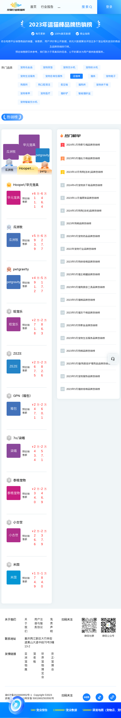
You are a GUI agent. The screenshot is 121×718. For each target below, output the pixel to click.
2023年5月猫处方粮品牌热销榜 (83, 158)
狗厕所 (24, 84)
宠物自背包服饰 (53, 76)
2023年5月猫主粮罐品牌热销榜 (83, 274)
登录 (109, 7)
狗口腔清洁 (44, 84)
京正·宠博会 (53, 661)
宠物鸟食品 (26, 67)
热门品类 (7, 67)
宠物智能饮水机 (28, 102)
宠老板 (34, 657)
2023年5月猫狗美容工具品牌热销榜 (85, 287)
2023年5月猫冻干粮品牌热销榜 (83, 312)
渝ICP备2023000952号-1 (18, 695)
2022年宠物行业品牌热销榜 (81, 248)
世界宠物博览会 (42, 665)
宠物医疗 (45, 93)
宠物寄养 (25, 93)
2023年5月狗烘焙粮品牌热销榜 (83, 261)
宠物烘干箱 (102, 84)
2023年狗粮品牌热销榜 (78, 223)
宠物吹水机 (92, 67)
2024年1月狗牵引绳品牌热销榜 (83, 144)
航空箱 (64, 84)
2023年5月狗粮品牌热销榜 (80, 350)
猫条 (93, 76)
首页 (33, 7)
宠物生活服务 (27, 76)
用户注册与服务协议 (38, 623)
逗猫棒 (76, 76)
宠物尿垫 (48, 67)
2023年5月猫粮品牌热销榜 (80, 299)
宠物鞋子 (111, 76)
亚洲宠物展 (26, 661)
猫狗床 (82, 84)
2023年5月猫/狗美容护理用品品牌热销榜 (88, 363)
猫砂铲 (64, 93)
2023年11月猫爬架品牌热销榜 (82, 198)
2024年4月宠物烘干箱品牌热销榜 (84, 185)
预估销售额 (26, 200)
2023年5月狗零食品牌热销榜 (82, 325)
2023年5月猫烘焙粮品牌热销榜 (83, 389)
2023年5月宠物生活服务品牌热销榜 (85, 338)
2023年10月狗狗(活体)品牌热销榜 (84, 172)
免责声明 (51, 625)
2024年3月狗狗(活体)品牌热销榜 (84, 210)
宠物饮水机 (69, 67)
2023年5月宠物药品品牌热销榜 (83, 236)
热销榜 (12, 117)
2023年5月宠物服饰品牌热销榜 (83, 376)
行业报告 (47, 7)
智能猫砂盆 (84, 93)
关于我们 (26, 625)
